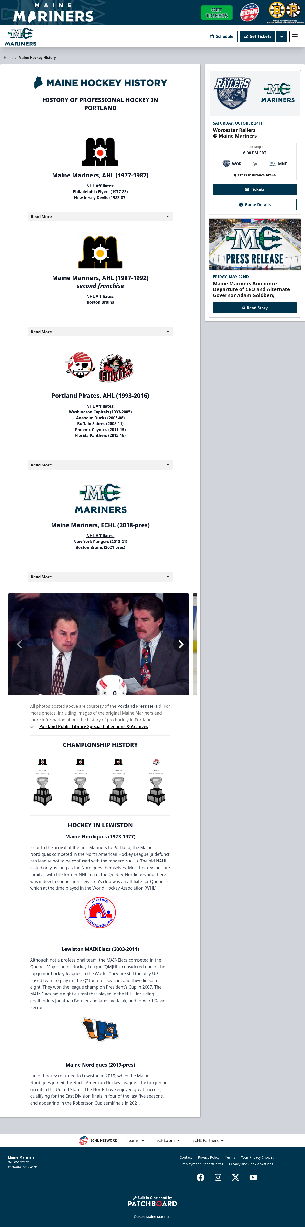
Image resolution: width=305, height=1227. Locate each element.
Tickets (255, 189)
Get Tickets (257, 36)
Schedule (221, 36)
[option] (98, 644)
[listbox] (100, 644)
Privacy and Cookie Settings (251, 1164)
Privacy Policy (208, 1157)
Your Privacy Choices (257, 1157)
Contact (186, 1157)
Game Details (255, 204)
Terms (230, 1157)
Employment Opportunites (201, 1164)
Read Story (255, 308)
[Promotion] (152, 12)
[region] (100, 644)
